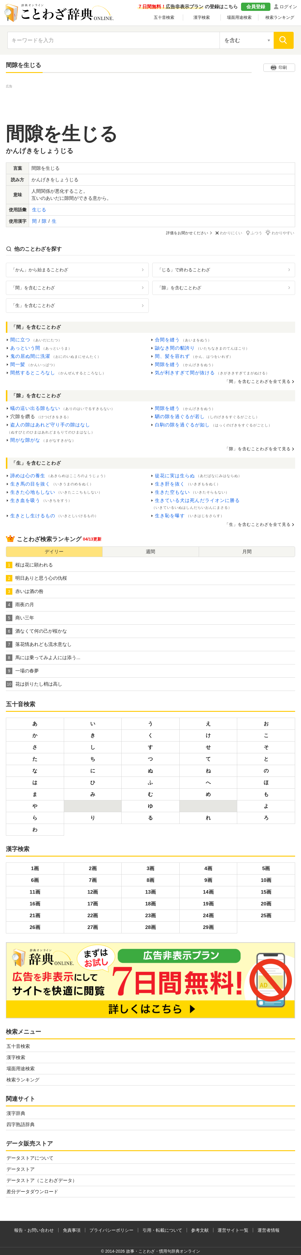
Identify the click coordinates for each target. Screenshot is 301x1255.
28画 (150, 927)
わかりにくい (229, 233)
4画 (208, 868)
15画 (266, 892)
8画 (150, 880)
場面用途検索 (239, 17)
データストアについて (29, 1157)
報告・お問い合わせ (34, 1230)
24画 (208, 915)
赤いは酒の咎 (25, 591)
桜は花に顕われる (29, 564)
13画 (150, 892)
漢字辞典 (15, 1113)
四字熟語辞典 (20, 1124)
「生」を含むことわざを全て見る (258, 524)
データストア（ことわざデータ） (41, 1180)
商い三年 (20, 617)
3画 (150, 868)
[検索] (284, 40)
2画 (92, 868)
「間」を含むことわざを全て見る (258, 381)
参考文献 (200, 1230)
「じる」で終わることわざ (183, 269)
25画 (266, 915)
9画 (208, 880)
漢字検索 (201, 17)
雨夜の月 (20, 604)
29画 (208, 927)
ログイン (288, 6)
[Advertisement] (150, 102)
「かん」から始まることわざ (39, 269)
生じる (39, 209)
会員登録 (255, 6)
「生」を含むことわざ (33, 305)
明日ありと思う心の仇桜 (36, 578)
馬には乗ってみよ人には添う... (43, 657)
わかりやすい (280, 232)
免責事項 (72, 1230)
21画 (35, 915)
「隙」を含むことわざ (179, 287)
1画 (35, 868)
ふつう (255, 232)
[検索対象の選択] (247, 40)
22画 (92, 915)
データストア (20, 1168)
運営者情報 (268, 1230)
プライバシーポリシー (111, 1230)
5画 (266, 868)
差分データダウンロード (32, 1191)
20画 (266, 903)
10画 (266, 880)
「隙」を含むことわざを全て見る (258, 448)
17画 (92, 903)
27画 (92, 927)
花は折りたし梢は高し (34, 684)
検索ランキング (279, 17)
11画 (35, 892)
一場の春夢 (22, 670)
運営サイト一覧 (233, 1230)
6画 (35, 880)
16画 (35, 903)
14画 (208, 892)
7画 (92, 880)
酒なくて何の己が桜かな (36, 631)
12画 (92, 892)
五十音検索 (164, 17)
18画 (150, 903)
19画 (208, 903)
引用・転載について (162, 1230)
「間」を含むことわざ (33, 287)
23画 (150, 915)
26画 (35, 927)
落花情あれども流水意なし (39, 644)
